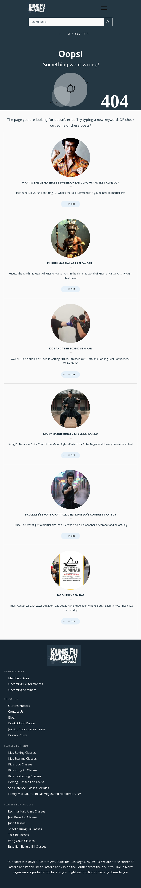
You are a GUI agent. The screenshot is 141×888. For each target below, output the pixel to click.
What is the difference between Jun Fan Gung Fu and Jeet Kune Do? (70, 172)
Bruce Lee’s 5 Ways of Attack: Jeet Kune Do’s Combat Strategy (70, 504)
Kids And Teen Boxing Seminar (70, 340)
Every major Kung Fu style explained (70, 424)
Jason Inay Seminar (70, 587)
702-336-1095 (77, 34)
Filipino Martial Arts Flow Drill (70, 255)
